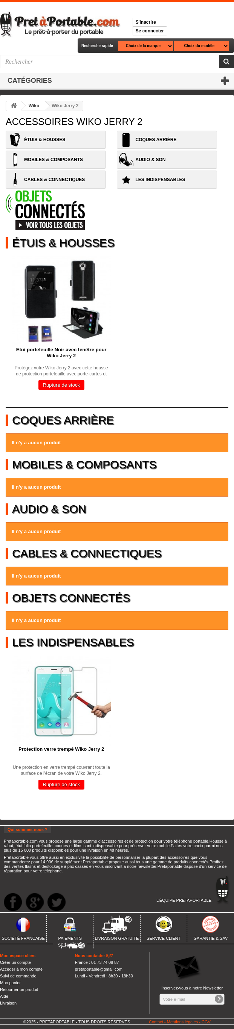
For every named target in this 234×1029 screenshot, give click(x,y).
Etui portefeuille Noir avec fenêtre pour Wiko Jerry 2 (61, 352)
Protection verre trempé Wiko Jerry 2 (61, 749)
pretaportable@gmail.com (98, 969)
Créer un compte (15, 962)
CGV (206, 1022)
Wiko (34, 105)
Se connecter (150, 31)
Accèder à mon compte (21, 969)
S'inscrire (146, 22)
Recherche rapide (97, 46)
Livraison (8, 1003)
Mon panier (10, 982)
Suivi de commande (18, 976)
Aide (4, 996)
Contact (156, 1022)
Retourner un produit (19, 989)
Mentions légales (182, 1022)
